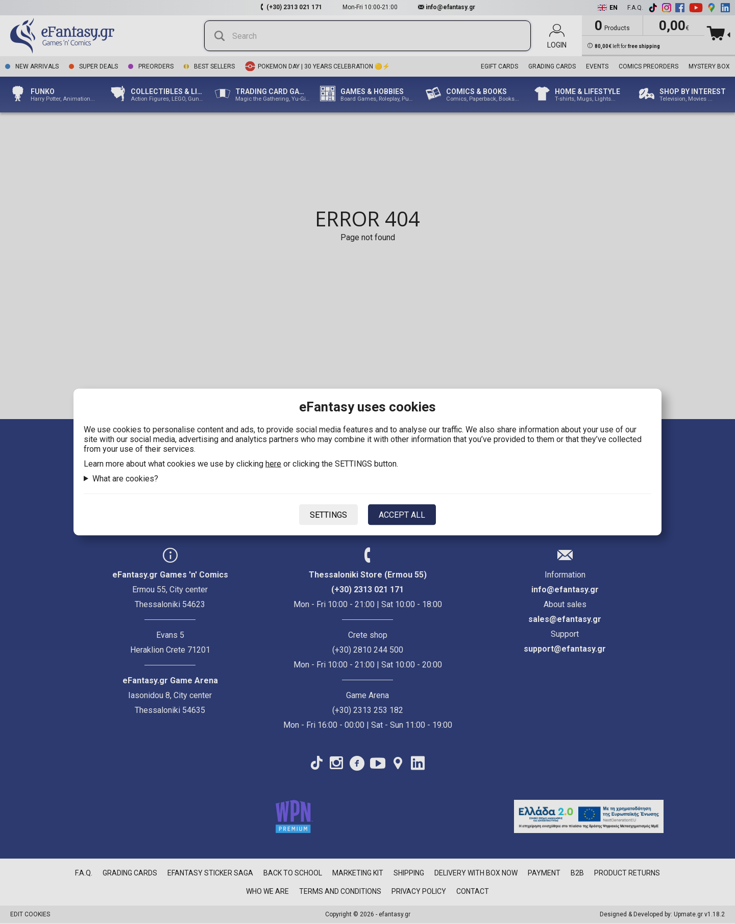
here (273, 464)
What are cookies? (125, 478)
